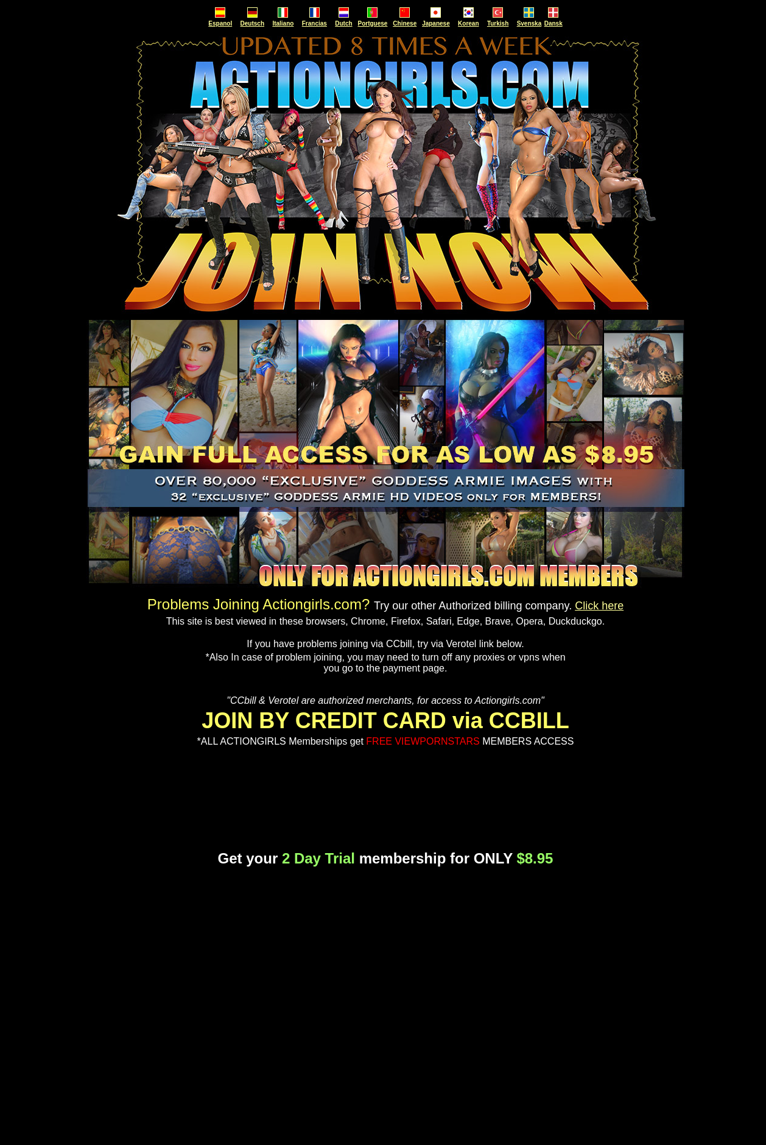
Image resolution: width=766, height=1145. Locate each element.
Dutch (343, 23)
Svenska (529, 23)
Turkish (497, 23)
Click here (599, 606)
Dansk (553, 23)
